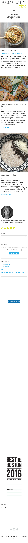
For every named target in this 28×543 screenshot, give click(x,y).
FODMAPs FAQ (5, 264)
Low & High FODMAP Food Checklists (12, 272)
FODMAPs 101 (5, 266)
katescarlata (6, 53)
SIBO (2, 269)
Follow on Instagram (15, 301)
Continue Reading (6, 70)
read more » (4, 224)
